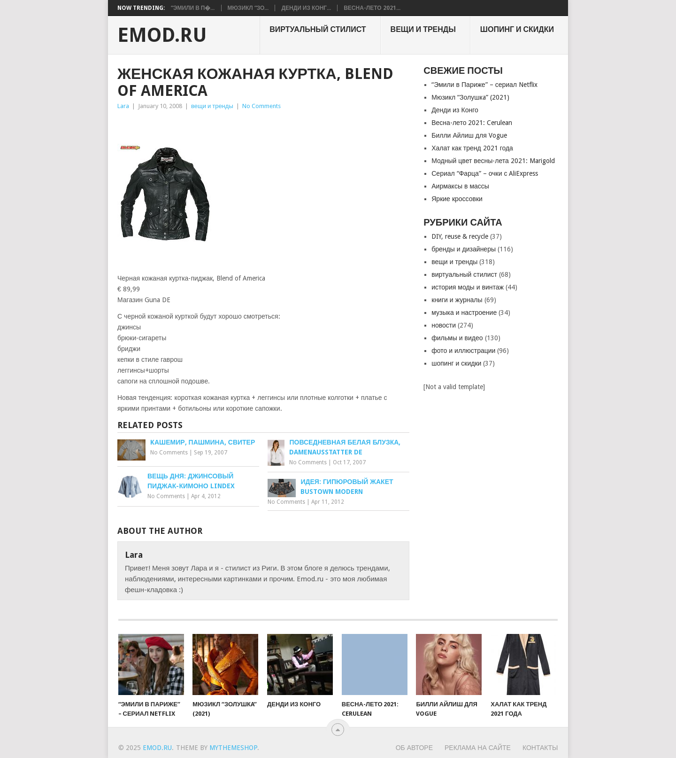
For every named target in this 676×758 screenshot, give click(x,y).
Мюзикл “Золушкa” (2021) (470, 97)
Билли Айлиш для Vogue (469, 135)
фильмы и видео (457, 338)
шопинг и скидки (517, 29)
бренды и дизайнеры (463, 249)
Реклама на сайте (478, 747)
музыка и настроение (464, 312)
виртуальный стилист (317, 29)
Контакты (540, 747)
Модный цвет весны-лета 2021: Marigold (493, 160)
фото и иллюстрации (463, 350)
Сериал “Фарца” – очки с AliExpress (484, 173)
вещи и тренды (423, 29)
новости (443, 325)
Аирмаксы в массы (460, 186)
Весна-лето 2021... (372, 8)
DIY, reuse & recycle (459, 236)
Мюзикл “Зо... (248, 8)
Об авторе (414, 747)
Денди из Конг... (306, 8)
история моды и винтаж (467, 287)
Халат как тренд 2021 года (472, 148)
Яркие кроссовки (457, 199)
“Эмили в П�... (193, 8)
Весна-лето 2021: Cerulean (471, 122)
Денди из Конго (454, 110)
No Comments (261, 105)
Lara (123, 105)
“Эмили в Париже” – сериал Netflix (484, 84)
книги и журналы (456, 300)
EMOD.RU (162, 35)
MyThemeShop (233, 747)
